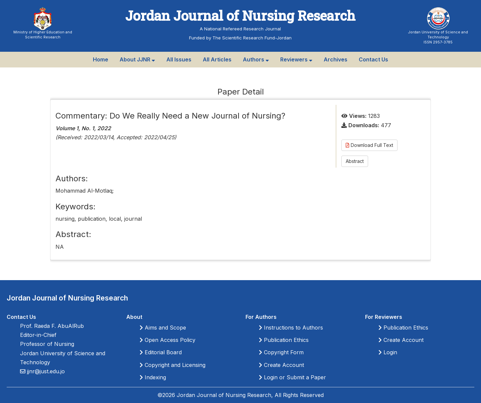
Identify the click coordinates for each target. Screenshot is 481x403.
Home (100, 59)
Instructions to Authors (291, 327)
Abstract (355, 161)
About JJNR (137, 59)
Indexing (153, 377)
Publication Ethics (284, 340)
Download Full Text (369, 145)
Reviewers (296, 59)
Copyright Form (281, 352)
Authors (256, 59)
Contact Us (373, 59)
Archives (335, 59)
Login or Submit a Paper (292, 377)
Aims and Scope (163, 327)
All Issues (178, 59)
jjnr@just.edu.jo (45, 371)
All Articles (217, 59)
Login (387, 352)
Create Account (281, 365)
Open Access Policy (167, 340)
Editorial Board (161, 352)
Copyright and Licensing (172, 365)
